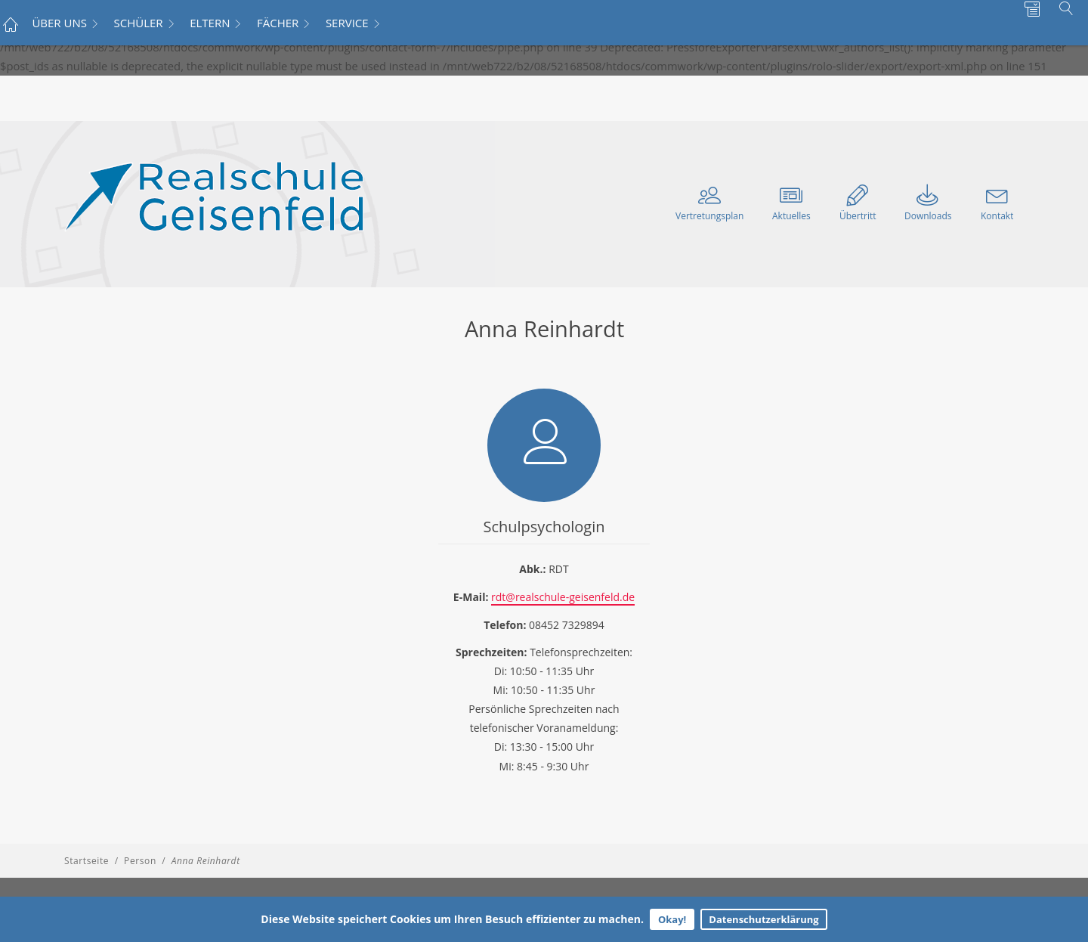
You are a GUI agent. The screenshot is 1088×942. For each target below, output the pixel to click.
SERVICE (347, 22)
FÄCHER (277, 22)
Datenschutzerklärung (763, 919)
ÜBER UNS (59, 22)
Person (140, 860)
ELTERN (210, 22)
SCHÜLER (138, 22)
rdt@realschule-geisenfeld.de (563, 597)
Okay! (672, 919)
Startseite (86, 860)
